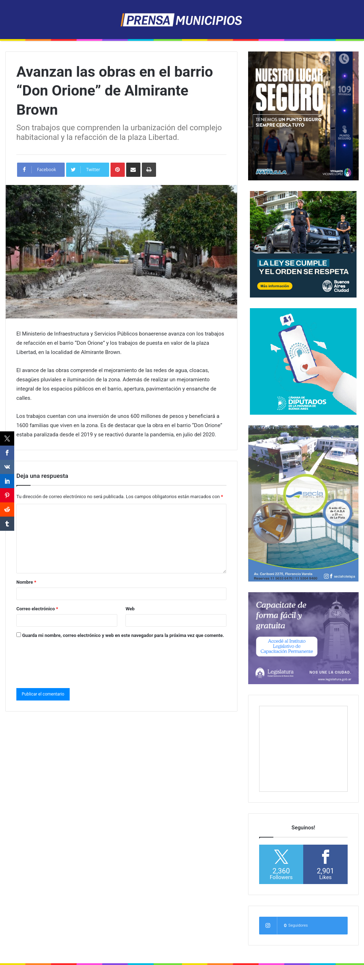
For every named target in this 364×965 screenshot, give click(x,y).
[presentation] (70, 662)
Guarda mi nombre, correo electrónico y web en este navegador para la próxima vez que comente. (123, 635)
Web (130, 608)
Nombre (26, 582)
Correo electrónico (37, 608)
